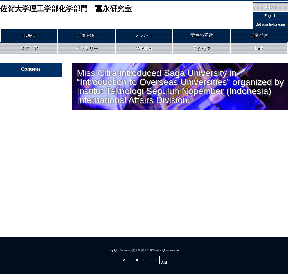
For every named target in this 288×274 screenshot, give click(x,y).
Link (259, 50)
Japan (270, 7)
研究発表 (259, 36)
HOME (29, 36)
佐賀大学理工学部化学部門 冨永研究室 (66, 9)
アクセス (202, 50)
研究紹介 (86, 36)
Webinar (144, 50)
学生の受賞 (202, 36)
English (270, 16)
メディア (29, 50)
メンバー (144, 36)
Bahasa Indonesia (270, 24)
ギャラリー (86, 50)
